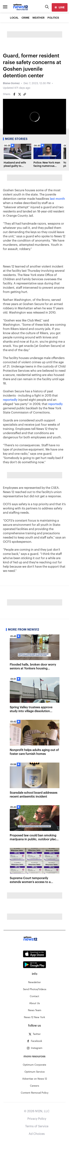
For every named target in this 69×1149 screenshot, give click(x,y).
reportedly (10, 399)
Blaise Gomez (11, 83)
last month (57, 198)
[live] (60, 7)
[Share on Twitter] (19, 94)
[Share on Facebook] (14, 94)
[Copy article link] (24, 94)
